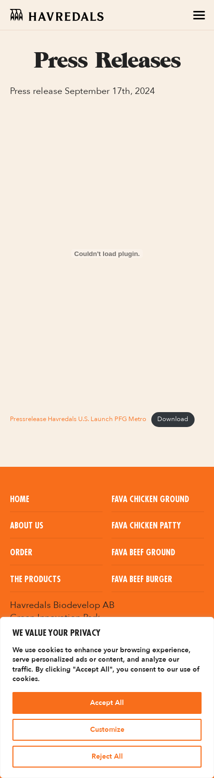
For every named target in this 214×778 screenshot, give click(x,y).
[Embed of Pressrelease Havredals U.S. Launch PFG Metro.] (107, 253)
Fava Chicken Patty (146, 525)
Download (172, 419)
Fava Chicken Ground (150, 499)
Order (21, 552)
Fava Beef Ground (143, 552)
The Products (35, 579)
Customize (107, 729)
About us (26, 525)
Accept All (107, 702)
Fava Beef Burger (141, 579)
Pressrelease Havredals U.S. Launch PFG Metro (78, 419)
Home (19, 499)
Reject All (107, 756)
